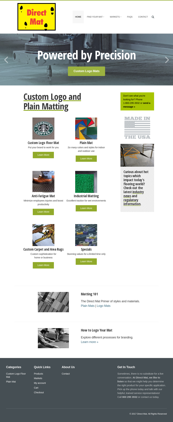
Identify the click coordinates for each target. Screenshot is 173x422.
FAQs (129, 17)
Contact (143, 17)
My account (40, 383)
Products (38, 373)
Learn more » (89, 342)
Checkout (39, 392)
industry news (133, 193)
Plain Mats (87, 306)
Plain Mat (11, 381)
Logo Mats (103, 306)
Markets (115, 17)
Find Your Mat (95, 17)
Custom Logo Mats (86, 71)
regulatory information (131, 201)
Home (78, 17)
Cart (36, 387)
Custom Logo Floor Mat (16, 375)
